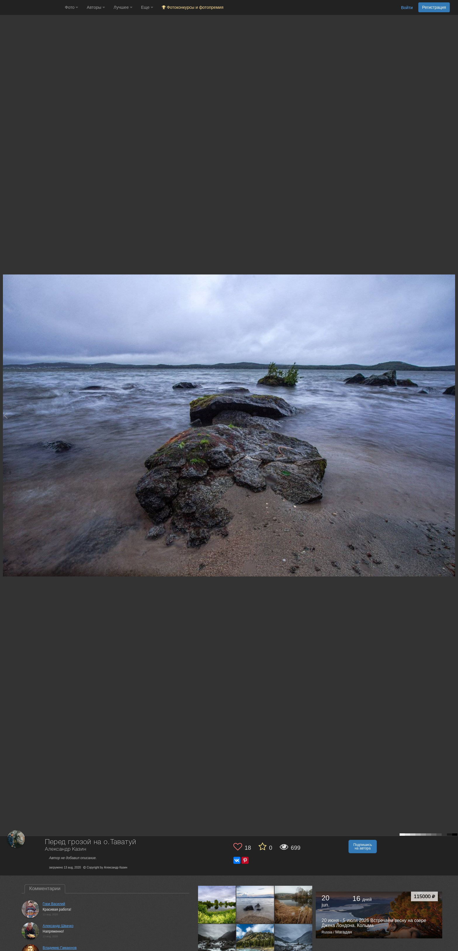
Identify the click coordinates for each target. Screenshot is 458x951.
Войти (407, 8)
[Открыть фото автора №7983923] (294, 904)
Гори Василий (54, 904)
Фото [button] (71, 7)
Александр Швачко (58, 926)
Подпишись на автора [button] (362, 846)
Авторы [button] (96, 7)
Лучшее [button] (123, 7)
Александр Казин (65, 849)
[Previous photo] (6, 415)
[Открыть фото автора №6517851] (217, 943)
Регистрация (434, 7)
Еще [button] (147, 7)
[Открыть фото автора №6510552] (255, 943)
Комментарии (44, 888)
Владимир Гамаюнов (60, 948)
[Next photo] (452, 415)
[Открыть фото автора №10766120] (217, 904)
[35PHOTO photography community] (31, 7)
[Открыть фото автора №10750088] (255, 904)
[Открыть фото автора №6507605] (294, 943)
